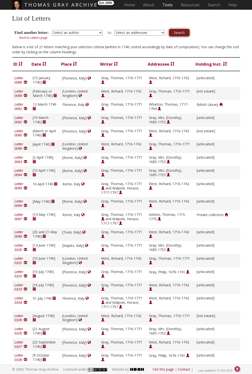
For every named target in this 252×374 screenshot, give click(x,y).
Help (232, 5)
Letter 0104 (21, 300)
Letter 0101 (21, 261)
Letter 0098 (21, 234)
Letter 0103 (21, 287)
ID (18, 64)
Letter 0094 (21, 173)
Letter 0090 (21, 133)
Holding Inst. (211, 64)
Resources (190, 5)
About (148, 5)
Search (214, 5)
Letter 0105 (21, 331)
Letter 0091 (21, 106)
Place (69, 64)
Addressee (161, 64)
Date (39, 64)
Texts (168, 5)
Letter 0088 (21, 80)
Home (131, 5)
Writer (109, 64)
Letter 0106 (21, 318)
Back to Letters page (33, 38)
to (109, 32)
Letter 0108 (21, 357)
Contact (184, 369)
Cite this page (163, 369)
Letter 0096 (21, 146)
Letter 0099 (21, 203)
